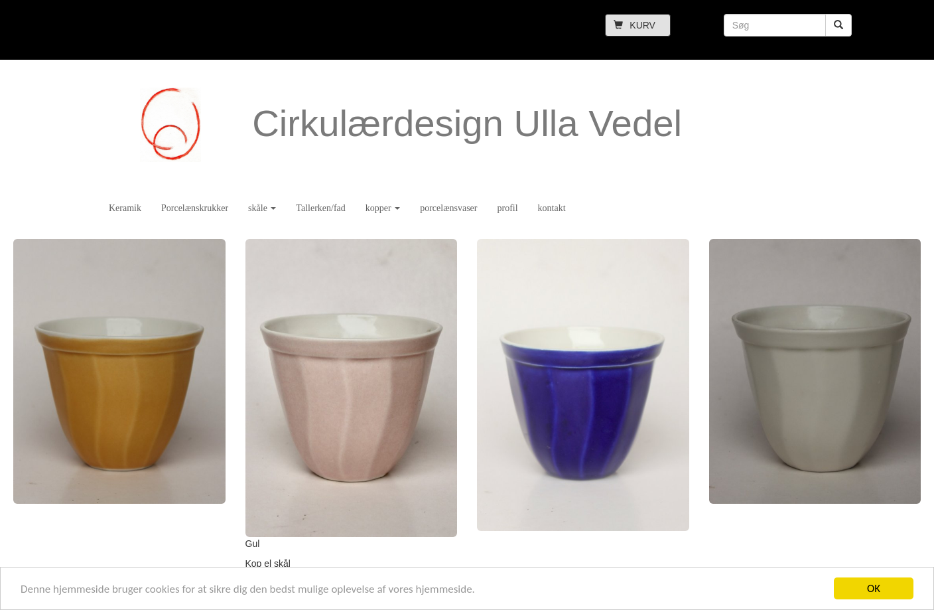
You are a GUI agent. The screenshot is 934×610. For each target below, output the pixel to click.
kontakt (552, 208)
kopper (383, 208)
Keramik (125, 208)
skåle (262, 208)
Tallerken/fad (320, 208)
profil (507, 208)
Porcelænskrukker (194, 208)
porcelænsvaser (448, 208)
